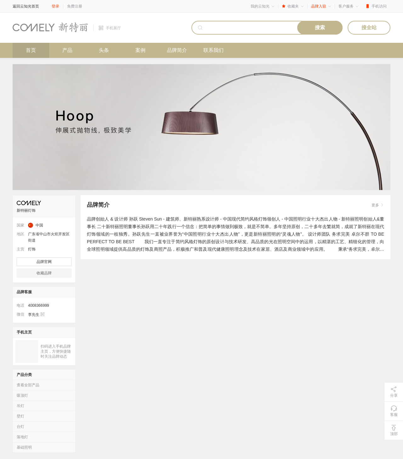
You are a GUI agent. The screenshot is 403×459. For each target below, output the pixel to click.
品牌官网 (44, 262)
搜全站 (369, 27)
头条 (104, 50)
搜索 (320, 27)
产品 (67, 50)
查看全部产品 (28, 385)
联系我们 (213, 50)
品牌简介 (177, 50)
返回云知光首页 (26, 6)
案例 (140, 50)
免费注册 (74, 6)
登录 (55, 6)
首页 (31, 50)
